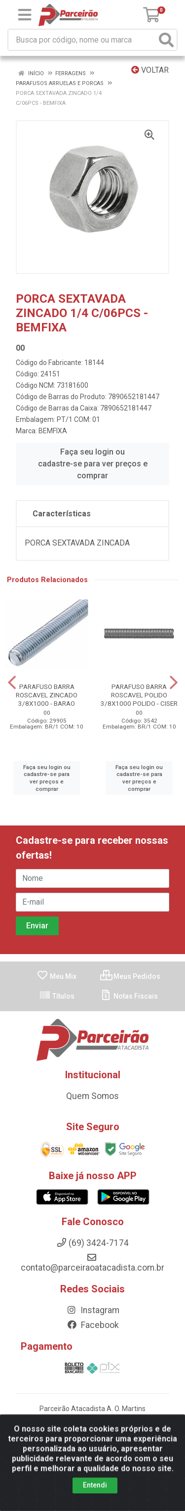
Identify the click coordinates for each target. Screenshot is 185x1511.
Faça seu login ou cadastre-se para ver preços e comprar (93, 463)
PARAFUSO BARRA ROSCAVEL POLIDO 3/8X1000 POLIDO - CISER (139, 695)
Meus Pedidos (130, 976)
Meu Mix (56, 976)
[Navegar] (12, 682)
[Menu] (25, 15)
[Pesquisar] (166, 40)
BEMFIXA (52, 431)
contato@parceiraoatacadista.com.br (92, 1263)
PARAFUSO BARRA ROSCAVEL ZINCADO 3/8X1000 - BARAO (46, 695)
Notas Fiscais (129, 996)
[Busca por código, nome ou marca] (82, 40)
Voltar (150, 70)
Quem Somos (92, 1096)
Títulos (56, 996)
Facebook (93, 1325)
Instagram (92, 1310)
